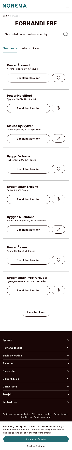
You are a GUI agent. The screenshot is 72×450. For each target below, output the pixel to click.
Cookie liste (26, 417)
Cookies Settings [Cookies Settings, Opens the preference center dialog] (36, 446)
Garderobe (9, 371)
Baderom (8, 363)
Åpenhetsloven (61, 414)
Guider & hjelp (11, 378)
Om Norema (10, 386)
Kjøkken (7, 340)
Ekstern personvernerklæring (16, 414)
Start (5, 16)
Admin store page (42, 417)
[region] (36, 435)
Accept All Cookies (36, 439)
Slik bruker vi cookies (42, 414)
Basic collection (12, 355)
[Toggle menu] (67, 6)
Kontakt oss (10, 402)
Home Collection (13, 347)
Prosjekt (8, 394)
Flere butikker (36, 312)
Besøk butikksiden (28, 78)
